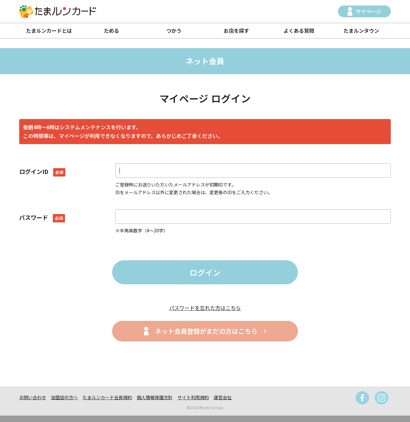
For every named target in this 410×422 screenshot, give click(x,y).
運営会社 (223, 397)
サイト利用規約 (193, 397)
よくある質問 (298, 30)
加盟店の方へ (64, 397)
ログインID (42, 171)
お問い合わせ (32, 397)
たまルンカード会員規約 (107, 397)
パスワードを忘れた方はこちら (205, 308)
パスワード (42, 217)
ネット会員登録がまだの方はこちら (206, 331)
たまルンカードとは (49, 30)
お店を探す (236, 30)
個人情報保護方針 (155, 397)
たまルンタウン (361, 30)
